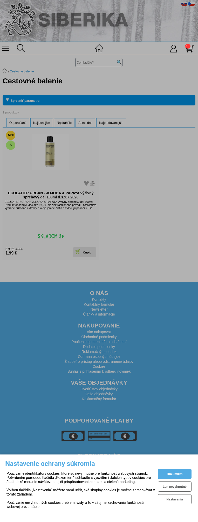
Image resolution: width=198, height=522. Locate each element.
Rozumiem (175, 474)
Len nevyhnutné (175, 486)
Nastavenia (174, 499)
